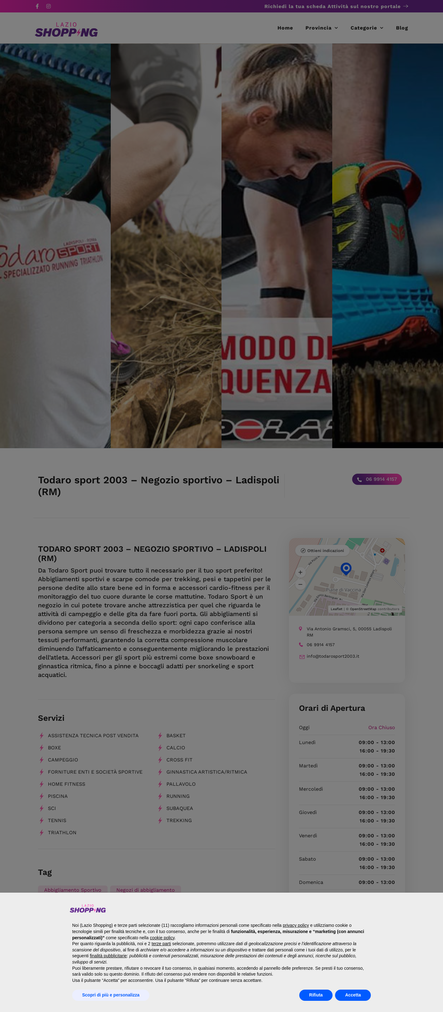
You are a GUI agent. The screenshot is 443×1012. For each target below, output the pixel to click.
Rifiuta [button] (316, 994)
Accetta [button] (353, 994)
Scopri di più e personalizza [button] (110, 994)
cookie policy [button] (162, 937)
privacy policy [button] (296, 925)
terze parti (161, 943)
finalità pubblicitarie (108, 955)
